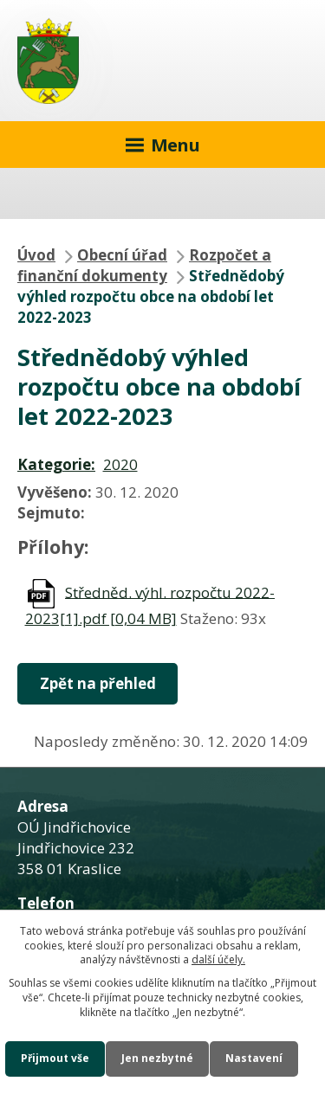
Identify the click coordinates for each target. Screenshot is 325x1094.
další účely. (218, 959)
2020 (120, 464)
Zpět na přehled (98, 683)
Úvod (36, 255)
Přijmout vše (55, 1058)
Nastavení (254, 1058)
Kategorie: (56, 464)
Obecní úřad (122, 255)
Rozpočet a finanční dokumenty (144, 265)
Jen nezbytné (157, 1058)
